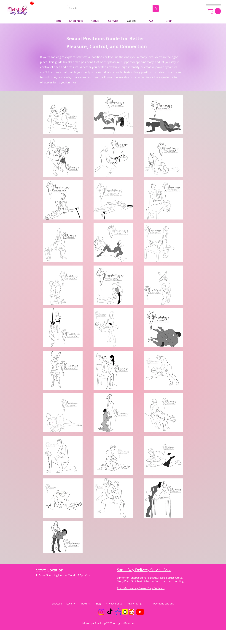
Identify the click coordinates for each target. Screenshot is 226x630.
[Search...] (107, 8)
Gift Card (56, 603)
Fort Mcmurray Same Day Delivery (141, 588)
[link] (214, 11)
